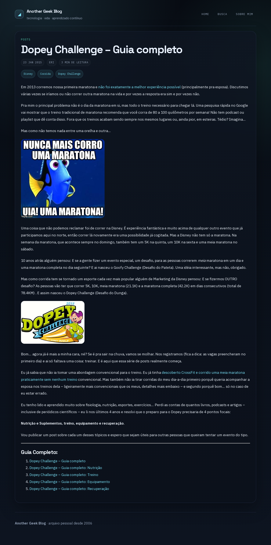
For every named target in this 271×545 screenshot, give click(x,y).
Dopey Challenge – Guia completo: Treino (63, 474)
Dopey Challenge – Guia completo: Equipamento (69, 481)
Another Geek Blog (44, 11)
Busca (222, 14)
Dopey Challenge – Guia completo (57, 460)
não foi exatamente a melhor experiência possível (139, 86)
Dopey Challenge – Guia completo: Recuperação (69, 488)
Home (205, 14)
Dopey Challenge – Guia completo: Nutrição (65, 467)
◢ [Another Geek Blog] (19, 14)
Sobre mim (244, 14)
